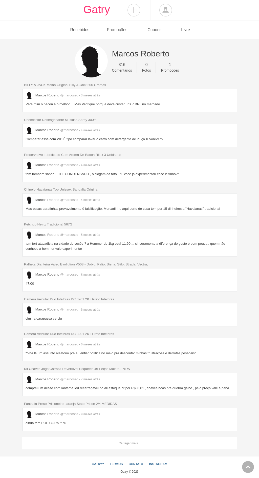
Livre (185, 30)
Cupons (154, 30)
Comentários (122, 67)
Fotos (146, 67)
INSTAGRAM (158, 464)
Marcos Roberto (52, 95)
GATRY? (98, 464)
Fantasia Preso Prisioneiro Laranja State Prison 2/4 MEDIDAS (70, 404)
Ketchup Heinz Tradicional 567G (48, 224)
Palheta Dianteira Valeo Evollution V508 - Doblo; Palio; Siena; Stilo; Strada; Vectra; (86, 264)
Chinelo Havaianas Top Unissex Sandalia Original (61, 189)
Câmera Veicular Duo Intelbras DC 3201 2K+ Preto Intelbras (69, 299)
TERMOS (116, 464)
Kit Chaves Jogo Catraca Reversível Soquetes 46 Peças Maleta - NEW (77, 369)
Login (165, 10)
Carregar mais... (129, 443)
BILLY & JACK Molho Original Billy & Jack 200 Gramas (65, 85)
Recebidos (79, 30)
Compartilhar (133, 10)
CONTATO (136, 464)
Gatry (96, 9)
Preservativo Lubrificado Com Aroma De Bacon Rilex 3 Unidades (72, 155)
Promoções (117, 30)
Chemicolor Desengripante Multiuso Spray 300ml (60, 120)
